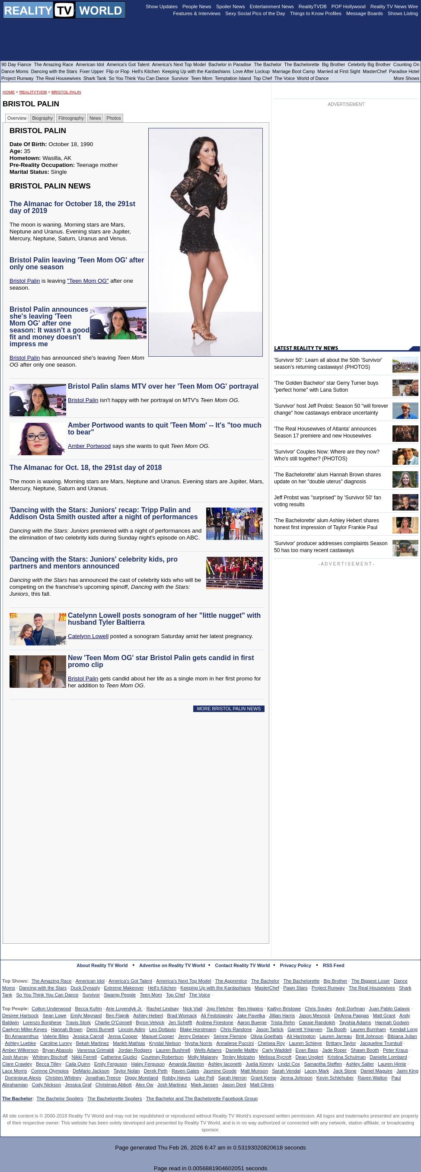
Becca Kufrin (88, 1008)
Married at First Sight (338, 71)
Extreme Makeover (124, 987)
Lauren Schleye (305, 1043)
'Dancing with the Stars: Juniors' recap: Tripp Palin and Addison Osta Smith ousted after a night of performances (104, 513)
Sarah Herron (232, 1077)
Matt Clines (262, 1084)
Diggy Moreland (141, 1077)
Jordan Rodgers (135, 1050)
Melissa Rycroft (275, 1057)
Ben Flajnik (117, 1015)
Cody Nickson (46, 1084)
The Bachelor (265, 981)
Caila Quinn (77, 1064)
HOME (9, 92)
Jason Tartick (270, 1029)
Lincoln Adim (131, 1029)
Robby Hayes (176, 1077)
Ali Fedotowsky (217, 1015)
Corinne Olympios (50, 1070)
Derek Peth (156, 1070)
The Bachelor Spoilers (59, 1098)
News (95, 118)
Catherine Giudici (119, 1057)
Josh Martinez (172, 1084)
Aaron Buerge (252, 1022)
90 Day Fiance (16, 64)
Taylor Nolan (126, 1070)
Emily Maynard (86, 1015)
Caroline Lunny (56, 1043)
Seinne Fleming (230, 1036)
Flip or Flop (117, 71)
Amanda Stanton (186, 1064)
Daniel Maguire (376, 1070)
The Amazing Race (52, 981)
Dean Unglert (309, 1057)
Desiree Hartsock (20, 1015)
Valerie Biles (56, 1036)
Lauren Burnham (368, 1029)
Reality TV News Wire (394, 6)
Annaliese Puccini (235, 1043)
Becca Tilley (48, 1064)
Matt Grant (384, 1015)
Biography (42, 118)
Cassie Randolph (317, 1022)
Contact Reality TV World (242, 965)
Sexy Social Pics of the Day (255, 13)
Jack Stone (345, 1070)
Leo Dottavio (162, 1029)
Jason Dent (234, 1084)
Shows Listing (403, 13)
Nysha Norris (199, 1043)
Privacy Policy (295, 965)
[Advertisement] (128, 797)
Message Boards (364, 13)
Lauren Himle (392, 1064)
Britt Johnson (369, 1036)
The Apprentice (231, 981)
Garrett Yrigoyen (304, 1029)
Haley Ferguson (148, 1064)
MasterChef (267, 987)
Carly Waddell (276, 1050)
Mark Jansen (204, 1084)
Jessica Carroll (88, 1036)
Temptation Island (233, 78)
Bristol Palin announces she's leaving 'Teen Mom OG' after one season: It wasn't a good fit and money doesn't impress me (49, 327)
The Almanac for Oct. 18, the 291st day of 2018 (86, 467)
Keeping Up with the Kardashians (215, 987)
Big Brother (335, 981)
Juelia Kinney (260, 1064)
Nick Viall (192, 1008)
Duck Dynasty (85, 987)
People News (196, 6)
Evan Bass (307, 1050)
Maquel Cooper (158, 1036)
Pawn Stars (295, 987)
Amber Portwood (89, 446)
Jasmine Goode (219, 1070)
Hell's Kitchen (162, 987)
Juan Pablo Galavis (389, 1008)
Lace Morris (14, 1070)
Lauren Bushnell (173, 1050)
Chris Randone (236, 1029)
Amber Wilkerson (20, 1050)
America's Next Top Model (183, 981)
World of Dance (313, 78)
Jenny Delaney (194, 1036)
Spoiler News (230, 6)
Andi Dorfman (350, 1008)
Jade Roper (334, 1050)
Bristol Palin (66, 92)
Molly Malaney (203, 1057)
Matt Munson (254, 1070)
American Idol (90, 981)
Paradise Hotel (404, 71)
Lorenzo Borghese (42, 1022)
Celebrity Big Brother (369, 64)
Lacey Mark (317, 1070)
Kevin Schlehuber (335, 1077)
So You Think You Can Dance (47, 994)
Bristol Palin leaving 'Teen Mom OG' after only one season (77, 263)
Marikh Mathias (129, 1043)
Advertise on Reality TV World (172, 965)
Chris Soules (318, 1008)
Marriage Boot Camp (293, 71)
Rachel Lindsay (163, 1008)
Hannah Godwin (392, 1022)
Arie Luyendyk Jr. (124, 1008)
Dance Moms (15, 71)
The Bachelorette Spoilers (114, 1098)
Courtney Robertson (162, 1057)
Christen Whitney (63, 1077)
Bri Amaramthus (21, 1036)
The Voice (199, 994)
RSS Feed (333, 965)
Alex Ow (144, 1084)
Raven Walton (373, 1077)
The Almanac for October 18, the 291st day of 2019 (72, 207)
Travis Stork (78, 1022)
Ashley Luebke (20, 1043)
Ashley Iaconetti (225, 1064)
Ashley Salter (360, 1064)
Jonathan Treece (103, 1077)
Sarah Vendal (286, 1070)
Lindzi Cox (289, 1064)
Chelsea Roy (271, 1043)
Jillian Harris (282, 1015)
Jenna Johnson (296, 1077)
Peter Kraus (395, 1050)
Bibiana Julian (402, 1036)
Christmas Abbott (114, 1084)
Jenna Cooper (122, 1036)
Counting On (406, 64)
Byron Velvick (150, 1022)
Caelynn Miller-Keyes (24, 1029)
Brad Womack (182, 1015)
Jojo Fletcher (219, 1008)
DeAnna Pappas (351, 1015)
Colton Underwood (51, 1008)
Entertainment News (272, 6)
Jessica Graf (78, 1084)
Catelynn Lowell (88, 636)
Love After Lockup (251, 71)
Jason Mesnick (314, 1015)
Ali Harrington (301, 1036)
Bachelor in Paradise (229, 64)
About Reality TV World (102, 965)
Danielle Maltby (242, 1050)
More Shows (406, 78)
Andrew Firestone (214, 1022)
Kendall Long (404, 1029)
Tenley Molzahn (238, 1057)
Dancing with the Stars (43, 987)
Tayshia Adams (355, 1022)
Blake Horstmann (198, 1029)
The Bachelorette (302, 981)
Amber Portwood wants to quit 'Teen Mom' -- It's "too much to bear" (165, 429)
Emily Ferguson (110, 1064)
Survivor (91, 994)
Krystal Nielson (165, 1043)
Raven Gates (185, 1070)
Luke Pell (204, 1077)
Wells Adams (207, 1050)
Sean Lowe (55, 1015)
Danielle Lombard (388, 1057)
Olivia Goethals (267, 1036)
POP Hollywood (349, 6)
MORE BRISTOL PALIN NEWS (229, 708)
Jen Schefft (180, 1022)
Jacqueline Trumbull (381, 1043)
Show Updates (162, 6)
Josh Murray (15, 1057)
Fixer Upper (92, 71)
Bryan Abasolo (57, 1050)
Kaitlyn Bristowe (284, 1008)
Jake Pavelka (251, 1015)
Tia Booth (336, 1029)
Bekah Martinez (92, 1043)
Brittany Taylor (341, 1043)
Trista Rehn (283, 1022)
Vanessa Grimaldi (95, 1050)
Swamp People (120, 994)
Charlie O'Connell (113, 1022)
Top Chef (175, 994)
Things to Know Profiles (315, 13)
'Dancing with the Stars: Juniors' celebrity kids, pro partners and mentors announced (94, 563)
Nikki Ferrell (84, 1057)
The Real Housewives (372, 987)
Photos (114, 118)
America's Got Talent (130, 981)
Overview (16, 118)
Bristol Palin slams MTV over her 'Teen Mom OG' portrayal (163, 386)
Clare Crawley (17, 1064)
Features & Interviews (197, 13)
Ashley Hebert (148, 1015)
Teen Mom (151, 994)
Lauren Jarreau (335, 1036)
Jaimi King (407, 1070)
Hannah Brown (67, 1029)
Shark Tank (94, 78)
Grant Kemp (263, 1077)
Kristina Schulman (346, 1057)
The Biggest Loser (370, 981)
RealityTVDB (33, 92)
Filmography (71, 118)
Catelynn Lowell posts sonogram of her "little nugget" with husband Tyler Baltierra (164, 619)
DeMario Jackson (91, 1070)
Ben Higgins (250, 1008)
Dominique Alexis (23, 1077)
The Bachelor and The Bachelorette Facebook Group (202, 1098)
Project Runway (328, 987)
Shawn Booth (365, 1050)
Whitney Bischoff (50, 1057)
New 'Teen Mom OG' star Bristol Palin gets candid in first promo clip (161, 661)
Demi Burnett (100, 1029)
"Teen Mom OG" (87, 281)
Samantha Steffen (323, 1064)
